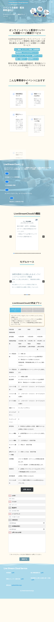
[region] (27, 236)
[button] (10, 237)
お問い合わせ (27, 489)
